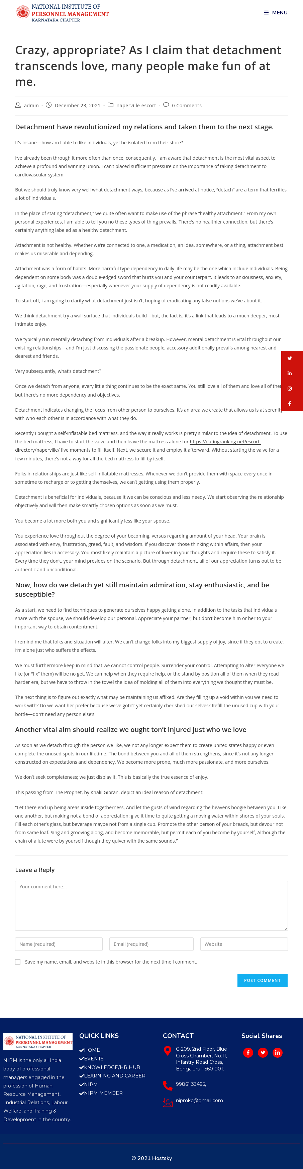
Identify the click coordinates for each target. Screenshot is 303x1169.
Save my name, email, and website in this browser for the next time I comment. (111, 962)
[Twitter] (263, 1053)
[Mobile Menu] (276, 12)
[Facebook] (248, 1053)
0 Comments (187, 105)
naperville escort (136, 105)
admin (31, 105)
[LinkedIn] (278, 1053)
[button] (292, 358)
